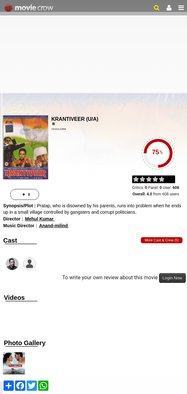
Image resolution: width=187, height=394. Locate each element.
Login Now (172, 277)
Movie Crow (29, 8)
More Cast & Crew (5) (162, 240)
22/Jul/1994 (58, 129)
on (164, 179)
